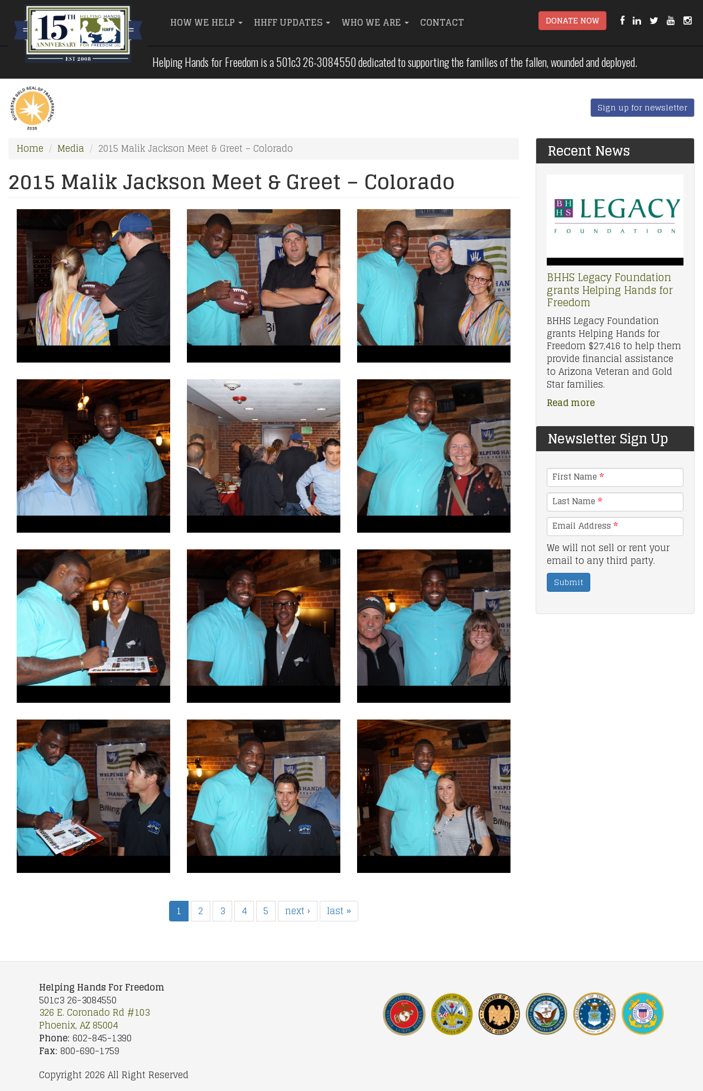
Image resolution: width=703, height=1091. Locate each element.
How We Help (206, 22)
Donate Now (572, 20)
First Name (578, 477)
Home (30, 148)
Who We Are (375, 22)
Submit (568, 582)
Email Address (585, 526)
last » (339, 911)
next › (297, 911)
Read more (571, 403)
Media (70, 148)
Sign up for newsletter (642, 107)
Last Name (577, 501)
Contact (442, 22)
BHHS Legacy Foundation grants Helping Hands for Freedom (610, 289)
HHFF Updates (292, 22)
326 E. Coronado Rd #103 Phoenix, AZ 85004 (94, 1019)
